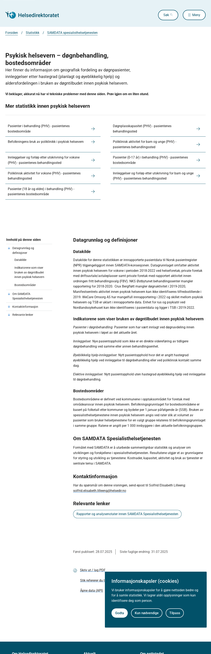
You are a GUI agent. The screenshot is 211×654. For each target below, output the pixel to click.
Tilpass (174, 613)
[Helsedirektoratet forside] (35, 15)
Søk (165, 15)
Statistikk (32, 33)
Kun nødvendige (147, 613)
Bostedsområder (25, 285)
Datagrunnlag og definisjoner (23, 250)
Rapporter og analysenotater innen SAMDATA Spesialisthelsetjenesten (127, 514)
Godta (119, 613)
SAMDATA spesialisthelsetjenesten (72, 33)
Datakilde (20, 259)
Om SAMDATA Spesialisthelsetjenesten (27, 296)
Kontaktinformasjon (25, 306)
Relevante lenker (23, 314)
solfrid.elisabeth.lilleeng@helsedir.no (99, 491)
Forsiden (11, 33)
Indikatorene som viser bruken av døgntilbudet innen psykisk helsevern (29, 272)
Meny (196, 15)
